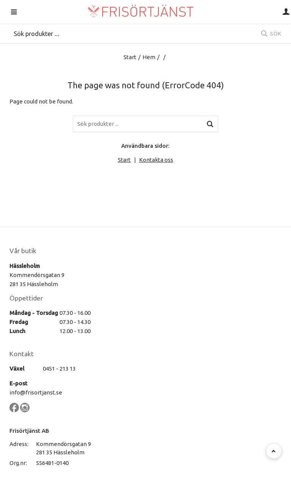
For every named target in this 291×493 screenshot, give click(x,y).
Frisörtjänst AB (29, 430)
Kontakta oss (156, 160)
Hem (148, 57)
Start (130, 57)
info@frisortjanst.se (35, 392)
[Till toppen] (273, 451)
